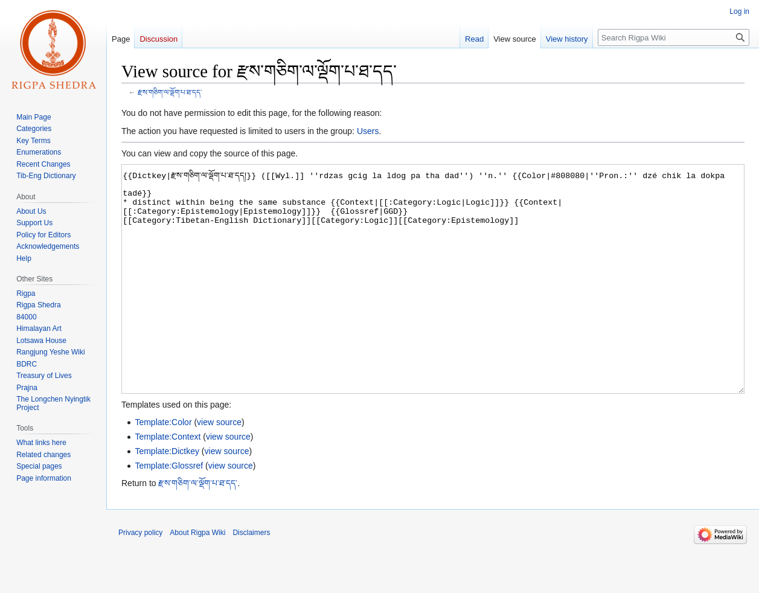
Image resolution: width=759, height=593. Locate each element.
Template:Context (167, 482)
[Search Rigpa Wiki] (673, 37)
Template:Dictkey (167, 496)
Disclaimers (251, 578)
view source (219, 467)
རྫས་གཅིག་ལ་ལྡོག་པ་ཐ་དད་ (170, 92)
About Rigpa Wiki (197, 578)
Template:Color (163, 467)
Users (368, 131)
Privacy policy (140, 578)
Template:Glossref (169, 511)
